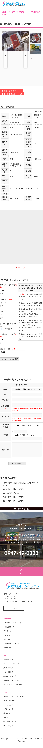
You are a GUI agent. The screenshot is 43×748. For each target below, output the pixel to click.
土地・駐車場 (8, 674)
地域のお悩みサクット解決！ (13, 699)
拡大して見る (21, 267)
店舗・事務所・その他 (11, 646)
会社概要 (6, 720)
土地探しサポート (9, 637)
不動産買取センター (10, 629)
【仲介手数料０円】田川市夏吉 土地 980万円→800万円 (20, 486)
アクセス (14, 610)
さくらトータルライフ (26, 741)
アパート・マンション (11, 666)
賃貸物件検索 (8, 662)
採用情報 (6, 715)
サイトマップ (8, 728)
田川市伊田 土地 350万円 (13, 503)
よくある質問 (8, 707)
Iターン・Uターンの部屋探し (13, 687)
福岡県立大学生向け (10, 678)
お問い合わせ (8, 711)
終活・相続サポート (10, 703)
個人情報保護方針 (9, 724)
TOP (21, 575)
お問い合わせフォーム (12, 91)
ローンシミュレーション (13, 94)
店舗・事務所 (8, 670)
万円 (12, 289)
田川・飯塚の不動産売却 (12, 625)
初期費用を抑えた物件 (11, 683)
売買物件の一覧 (22, 511)
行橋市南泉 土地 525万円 (13, 499)
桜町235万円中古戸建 (11, 495)
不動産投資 (7, 650)
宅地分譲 (6, 641)
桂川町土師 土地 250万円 (13, 491)
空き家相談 (7, 633)
